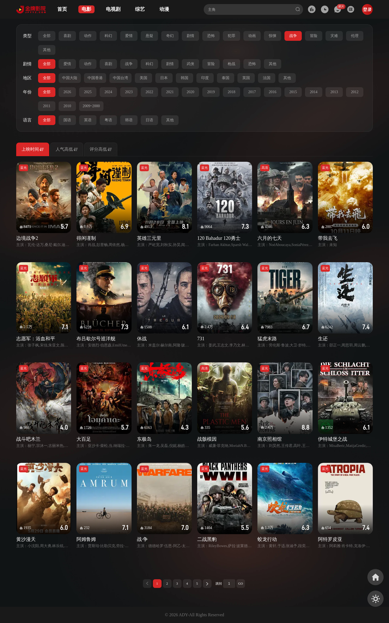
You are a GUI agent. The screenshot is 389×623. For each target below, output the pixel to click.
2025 (88, 92)
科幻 (108, 36)
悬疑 (149, 36)
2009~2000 (91, 106)
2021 (170, 92)
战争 (293, 36)
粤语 (108, 120)
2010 (67, 106)
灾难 (334, 36)
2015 (293, 92)
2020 (190, 92)
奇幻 (170, 36)
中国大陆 (69, 78)
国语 (67, 120)
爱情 (129, 36)
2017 (252, 92)
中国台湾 (120, 78)
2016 (272, 92)
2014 (313, 92)
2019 (211, 92)
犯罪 (231, 36)
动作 (88, 36)
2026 (67, 92)
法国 (266, 78)
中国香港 (95, 78)
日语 (149, 120)
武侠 (190, 64)
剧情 (190, 36)
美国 (143, 78)
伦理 (354, 36)
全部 (47, 36)
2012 (354, 92)
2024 (108, 92)
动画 (252, 36)
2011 (46, 106)
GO (240, 583)
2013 (334, 92)
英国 (246, 78)
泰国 (225, 78)
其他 (47, 50)
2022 (149, 92)
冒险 (313, 36)
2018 (231, 92)
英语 (88, 120)
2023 (129, 92)
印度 (205, 78)
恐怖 (211, 36)
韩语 (129, 120)
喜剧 (67, 36)
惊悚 (272, 36)
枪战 (231, 64)
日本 (164, 78)
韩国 (184, 78)
